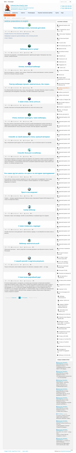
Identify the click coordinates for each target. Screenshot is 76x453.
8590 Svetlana (28, 229)
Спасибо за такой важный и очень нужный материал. (29, 137)
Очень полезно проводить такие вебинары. (29, 118)
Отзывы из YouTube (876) (64, 339)
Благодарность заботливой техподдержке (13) (63, 351)
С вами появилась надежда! (29, 226)
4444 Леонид (26, 121)
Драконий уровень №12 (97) (63, 166)
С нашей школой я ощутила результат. (29, 261)
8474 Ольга (27, 196)
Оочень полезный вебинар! (29, 67)
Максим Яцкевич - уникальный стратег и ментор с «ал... (62, 383)
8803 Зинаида (27, 87)
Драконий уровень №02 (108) (63, 122)
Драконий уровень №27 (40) (63, 231)
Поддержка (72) (61, 64)
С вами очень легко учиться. (29, 102)
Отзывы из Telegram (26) (63, 99)
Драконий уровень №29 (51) (63, 240)
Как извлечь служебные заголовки (63, 415)
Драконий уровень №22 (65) (63, 210)
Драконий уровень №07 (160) (63, 144)
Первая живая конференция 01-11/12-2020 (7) (63, 79)
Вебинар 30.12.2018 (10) (63, 314)
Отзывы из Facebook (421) (63, 342)
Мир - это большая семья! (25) (62, 110)
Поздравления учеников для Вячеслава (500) (63, 328)
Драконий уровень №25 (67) (63, 223)
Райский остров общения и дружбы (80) (64, 318)
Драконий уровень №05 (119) (63, 135)
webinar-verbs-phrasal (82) (63, 96)
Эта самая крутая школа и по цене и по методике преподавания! (29, 173)
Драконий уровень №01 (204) (63, 118)
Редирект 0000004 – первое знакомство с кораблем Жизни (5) (63, 306)
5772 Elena (60, 414)
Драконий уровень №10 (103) (63, 157)
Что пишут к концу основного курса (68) (62, 258)
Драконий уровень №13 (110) (63, 170)
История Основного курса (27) (62, 253)
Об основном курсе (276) (64, 45)
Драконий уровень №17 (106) (63, 188)
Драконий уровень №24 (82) (63, 218)
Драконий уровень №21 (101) (63, 205)
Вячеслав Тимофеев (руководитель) (61, 363)
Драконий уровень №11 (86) (63, 161)
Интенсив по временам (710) (63, 249)
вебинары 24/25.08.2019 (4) (62, 297)
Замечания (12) (61, 61)
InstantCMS (63, 451)
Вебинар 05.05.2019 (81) (63, 346)
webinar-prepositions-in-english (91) (63, 88)
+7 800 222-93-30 (66, 6)
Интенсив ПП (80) (62, 270)
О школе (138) (61, 42)
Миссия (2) (60, 74)
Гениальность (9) (62, 58)
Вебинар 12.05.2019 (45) (63, 355)
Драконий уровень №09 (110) (63, 153)
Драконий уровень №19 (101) (63, 196)
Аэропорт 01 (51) (62, 289)
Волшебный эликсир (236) (62, 52)
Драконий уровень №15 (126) (63, 179)
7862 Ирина (26, 156)
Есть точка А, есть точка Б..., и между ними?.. (63, 432)
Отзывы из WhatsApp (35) (63, 71)
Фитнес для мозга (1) (63, 114)
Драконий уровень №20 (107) (63, 201)
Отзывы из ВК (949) (62, 336)
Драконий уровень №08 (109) (63, 148)
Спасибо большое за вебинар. (29, 153)
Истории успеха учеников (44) (64, 281)
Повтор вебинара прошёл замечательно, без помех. (29, 84)
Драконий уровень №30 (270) (63, 245)
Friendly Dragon (28, 31)
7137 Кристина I (28, 280)
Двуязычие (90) (61, 48)
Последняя (25, 297)
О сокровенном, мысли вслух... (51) (63, 30)
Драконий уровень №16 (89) (63, 183)
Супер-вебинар (29, 210)
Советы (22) (61, 67)
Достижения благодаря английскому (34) (63, 84)
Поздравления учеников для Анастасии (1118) (63, 332)
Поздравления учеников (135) (63, 285)
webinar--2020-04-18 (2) (63, 301)
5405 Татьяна (27, 105)
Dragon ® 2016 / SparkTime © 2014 (12, 451)
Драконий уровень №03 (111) (63, 126)
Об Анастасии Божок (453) (63, 39)
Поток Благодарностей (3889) (63, 292)
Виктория (27, 177)
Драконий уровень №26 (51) (63, 227)
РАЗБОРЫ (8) (61, 56)
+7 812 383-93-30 (66, 8)
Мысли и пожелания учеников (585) (62, 266)
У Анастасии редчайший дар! (29, 277)
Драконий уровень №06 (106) (63, 139)
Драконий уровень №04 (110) (63, 131)
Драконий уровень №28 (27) (63, 236)
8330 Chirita (27, 70)
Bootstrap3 (68, 451)
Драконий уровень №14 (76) (63, 175)
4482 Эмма (27, 52)
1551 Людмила (27, 140)
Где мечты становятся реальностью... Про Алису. (63, 424)
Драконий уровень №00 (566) (63, 26)
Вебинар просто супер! (29, 49)
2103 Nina (27, 213)
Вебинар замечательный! (29, 243)
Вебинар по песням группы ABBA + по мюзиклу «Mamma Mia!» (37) (63, 323)
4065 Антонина (28, 247)
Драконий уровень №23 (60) (63, 214)
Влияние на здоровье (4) (63, 106)
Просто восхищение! (29, 192)
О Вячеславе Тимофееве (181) (64, 34)
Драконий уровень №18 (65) (63, 192)
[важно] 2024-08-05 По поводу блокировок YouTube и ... (62, 365)
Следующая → (14, 297)
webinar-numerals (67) (63, 92)
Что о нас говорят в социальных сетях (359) (62, 262)
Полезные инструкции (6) (64, 273)
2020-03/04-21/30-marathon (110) (63, 310)
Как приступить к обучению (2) (63, 277)
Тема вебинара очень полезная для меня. (29, 28)
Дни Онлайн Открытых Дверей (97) (63, 103)
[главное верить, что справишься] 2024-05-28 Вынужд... (63, 441)
